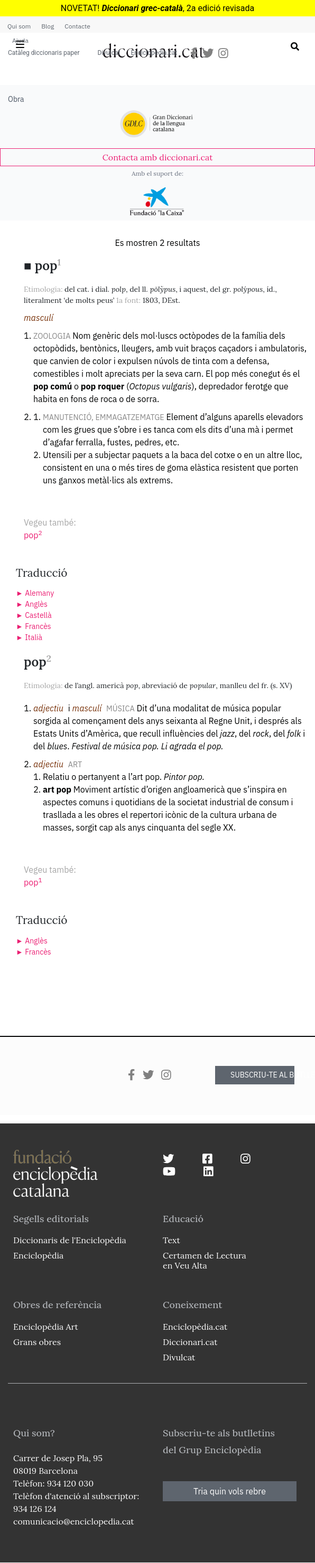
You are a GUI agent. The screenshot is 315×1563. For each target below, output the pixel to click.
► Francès (33, 626)
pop (33, 535)
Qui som (19, 26)
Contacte (77, 26)
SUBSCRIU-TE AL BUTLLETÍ (262, 1075)
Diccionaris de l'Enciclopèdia (69, 1240)
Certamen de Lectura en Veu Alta (204, 1260)
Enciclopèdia (38, 1255)
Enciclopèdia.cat (154, 52)
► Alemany (35, 593)
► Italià (29, 637)
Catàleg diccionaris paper (44, 52)
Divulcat (109, 52)
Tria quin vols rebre (229, 1491)
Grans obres (37, 1342)
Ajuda (20, 40)
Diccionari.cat (190, 1342)
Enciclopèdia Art (45, 1326)
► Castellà (34, 615)
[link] (157, 157)
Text (171, 1240)
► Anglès (32, 604)
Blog (47, 26)
